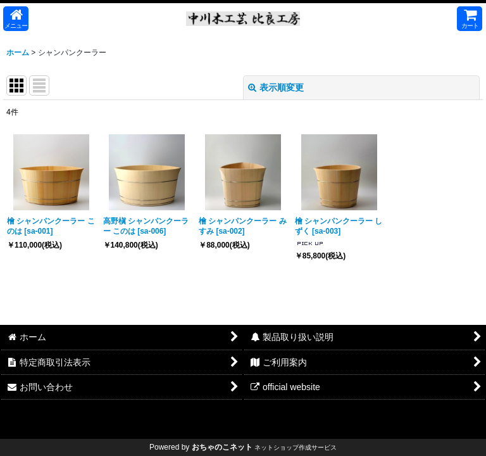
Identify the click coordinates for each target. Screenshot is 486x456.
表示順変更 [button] (276, 87)
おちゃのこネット (222, 447)
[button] (15, 18)
